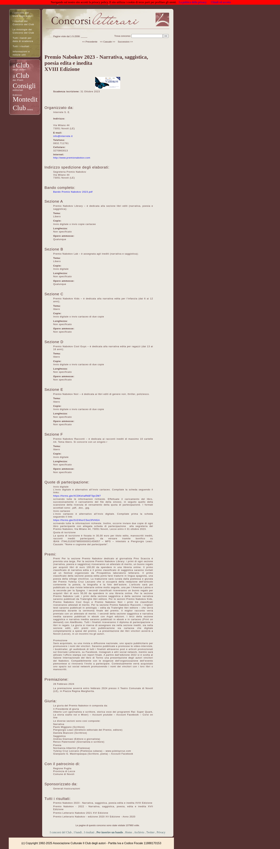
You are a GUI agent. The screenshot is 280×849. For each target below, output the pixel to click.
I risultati (89, 832)
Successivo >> (125, 41)
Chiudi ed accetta (221, 2)
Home (128, 832)
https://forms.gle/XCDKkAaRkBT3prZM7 (77, 495)
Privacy (161, 832)
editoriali (18, 90)
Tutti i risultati (21, 46)
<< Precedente (89, 41)
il (14, 66)
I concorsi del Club (61, 832)
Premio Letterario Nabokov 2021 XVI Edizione (80, 813)
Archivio (139, 832)
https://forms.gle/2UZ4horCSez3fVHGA (76, 520)
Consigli (24, 85)
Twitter (150, 832)
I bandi (78, 832)
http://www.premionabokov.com (71, 157)
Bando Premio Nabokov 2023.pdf (73, 191)
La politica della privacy (193, 2)
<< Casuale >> (107, 41)
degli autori (19, 69)
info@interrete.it (63, 136)
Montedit (25, 99)
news (30, 109)
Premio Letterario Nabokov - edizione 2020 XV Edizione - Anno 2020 (94, 816)
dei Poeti (18, 80)
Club (22, 65)
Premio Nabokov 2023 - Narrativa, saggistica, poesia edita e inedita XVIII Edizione (102, 803)
